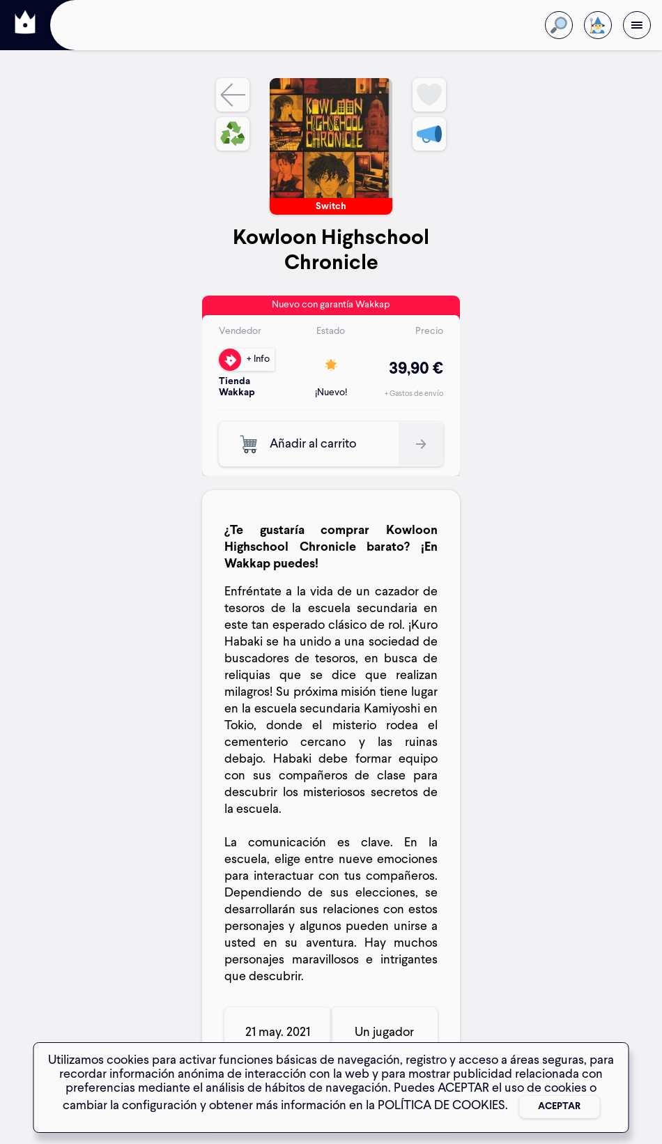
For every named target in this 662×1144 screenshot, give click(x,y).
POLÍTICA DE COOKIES (441, 1105)
